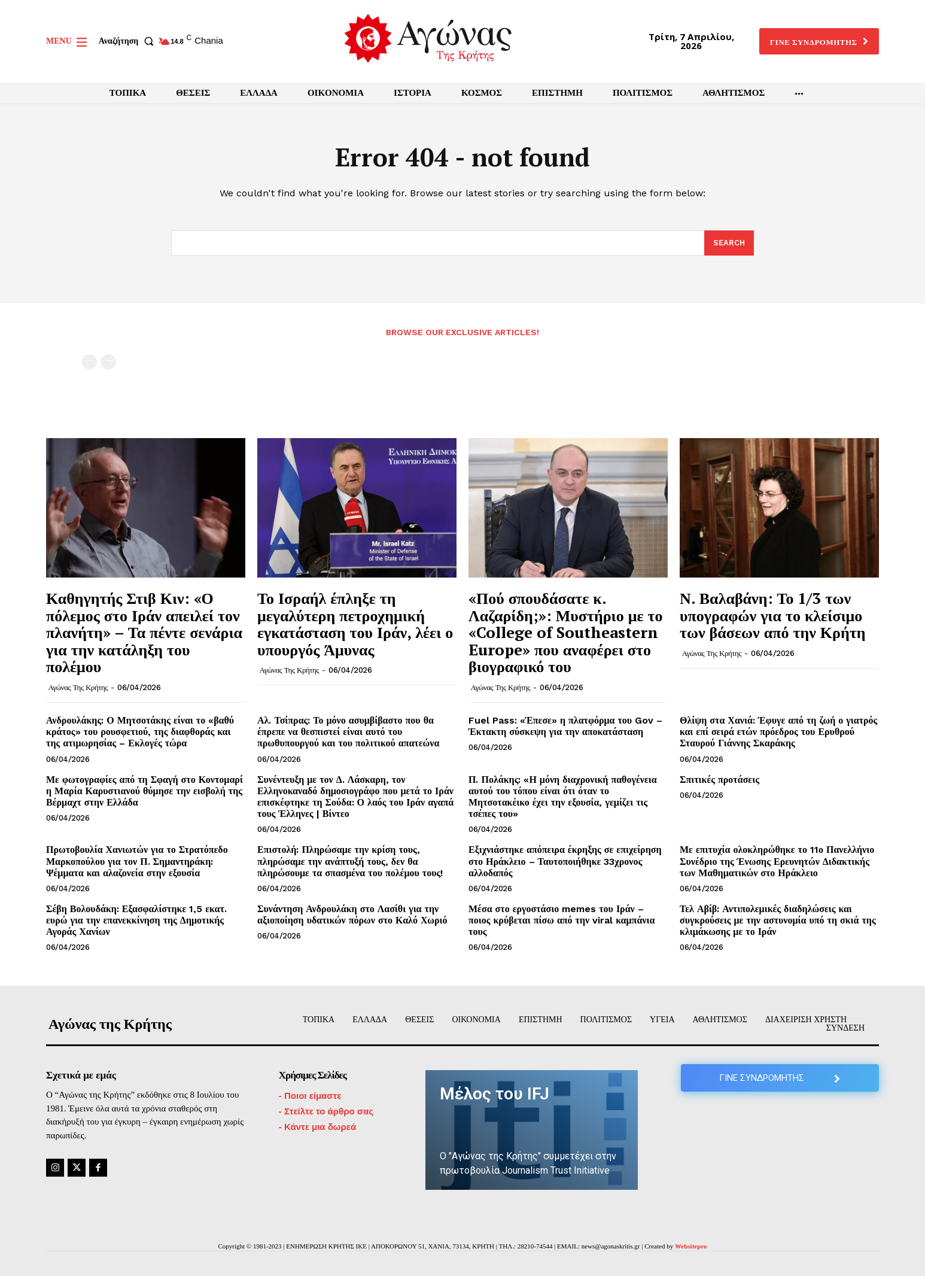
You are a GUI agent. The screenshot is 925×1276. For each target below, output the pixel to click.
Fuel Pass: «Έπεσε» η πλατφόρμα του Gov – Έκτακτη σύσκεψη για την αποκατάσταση (565, 726)
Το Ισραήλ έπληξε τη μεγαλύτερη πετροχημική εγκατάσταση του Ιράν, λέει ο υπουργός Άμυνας (355, 624)
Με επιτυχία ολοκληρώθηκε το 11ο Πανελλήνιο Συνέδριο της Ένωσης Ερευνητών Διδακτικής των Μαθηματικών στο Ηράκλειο (777, 861)
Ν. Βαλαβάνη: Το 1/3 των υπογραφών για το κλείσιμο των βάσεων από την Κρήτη (772, 615)
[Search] (729, 243)
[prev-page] (89, 361)
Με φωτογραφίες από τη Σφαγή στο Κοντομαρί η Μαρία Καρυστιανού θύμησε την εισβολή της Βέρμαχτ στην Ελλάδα (144, 791)
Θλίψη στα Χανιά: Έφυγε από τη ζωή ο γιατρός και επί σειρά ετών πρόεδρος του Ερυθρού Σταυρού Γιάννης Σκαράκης (778, 732)
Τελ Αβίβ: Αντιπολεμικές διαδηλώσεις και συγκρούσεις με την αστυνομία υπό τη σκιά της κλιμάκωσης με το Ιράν (778, 920)
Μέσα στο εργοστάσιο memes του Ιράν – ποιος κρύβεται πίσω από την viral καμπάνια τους (561, 920)
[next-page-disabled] (108, 361)
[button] (129, 41)
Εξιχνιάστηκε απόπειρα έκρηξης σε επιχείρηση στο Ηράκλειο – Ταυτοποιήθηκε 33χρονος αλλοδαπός (565, 861)
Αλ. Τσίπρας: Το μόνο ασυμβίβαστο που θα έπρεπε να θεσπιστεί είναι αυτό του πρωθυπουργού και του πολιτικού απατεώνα (348, 732)
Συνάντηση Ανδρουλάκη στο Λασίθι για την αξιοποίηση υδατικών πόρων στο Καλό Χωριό (352, 914)
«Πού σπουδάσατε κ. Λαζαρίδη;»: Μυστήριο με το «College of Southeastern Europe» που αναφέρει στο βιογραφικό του (565, 632)
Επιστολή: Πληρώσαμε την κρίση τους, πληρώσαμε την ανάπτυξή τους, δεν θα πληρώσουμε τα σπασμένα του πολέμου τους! (350, 861)
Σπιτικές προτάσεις (719, 779)
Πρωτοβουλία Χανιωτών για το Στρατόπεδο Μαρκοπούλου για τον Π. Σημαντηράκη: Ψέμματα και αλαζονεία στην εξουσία (137, 861)
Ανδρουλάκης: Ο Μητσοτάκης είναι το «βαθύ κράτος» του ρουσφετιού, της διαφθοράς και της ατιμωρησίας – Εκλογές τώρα (140, 732)
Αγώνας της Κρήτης (78, 687)
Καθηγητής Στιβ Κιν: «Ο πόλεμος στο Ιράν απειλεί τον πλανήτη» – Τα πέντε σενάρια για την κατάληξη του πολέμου (144, 632)
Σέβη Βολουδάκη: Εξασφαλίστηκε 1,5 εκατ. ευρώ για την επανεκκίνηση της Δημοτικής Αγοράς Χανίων (136, 920)
